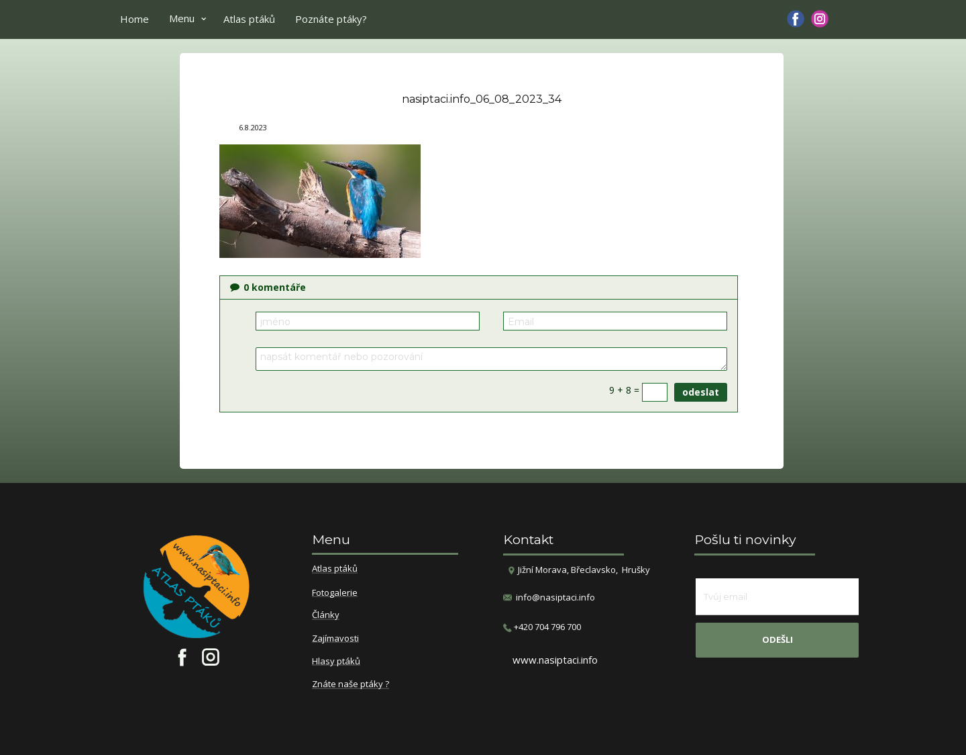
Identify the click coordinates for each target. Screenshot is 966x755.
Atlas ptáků (249, 19)
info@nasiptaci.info (555, 597)
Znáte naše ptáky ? (350, 684)
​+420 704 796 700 (542, 627)
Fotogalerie (335, 593)
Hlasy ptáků (336, 662)
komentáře (268, 287)
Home (134, 19)
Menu (182, 18)
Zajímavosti (335, 639)
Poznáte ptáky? (331, 19)
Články (325, 615)
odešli (777, 639)
